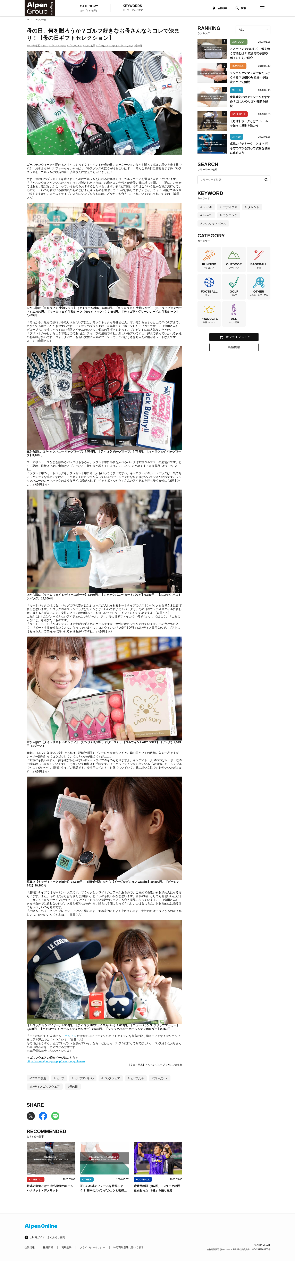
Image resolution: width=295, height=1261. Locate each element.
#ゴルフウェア (74, 45)
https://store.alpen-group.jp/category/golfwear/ (56, 1061)
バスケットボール (214, 223)
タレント (253, 207)
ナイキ (207, 207)
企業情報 (30, 1247)
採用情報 (48, 1247)
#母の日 (138, 45)
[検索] (240, 8)
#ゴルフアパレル (57, 45)
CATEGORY (89, 8)
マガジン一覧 (40, 19)
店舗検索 (222, 8)
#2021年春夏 (33, 45)
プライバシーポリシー (92, 1247)
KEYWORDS (133, 8)
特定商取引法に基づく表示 (128, 1247)
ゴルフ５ (70, 1036)
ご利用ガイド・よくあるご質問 (47, 1237)
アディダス (230, 207)
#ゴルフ (44, 45)
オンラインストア (238, 336)
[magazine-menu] (262, 8)
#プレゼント (102, 45)
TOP (27, 19)
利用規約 (66, 1247)
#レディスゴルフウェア (121, 45)
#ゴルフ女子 (89, 45)
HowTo (207, 215)
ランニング (230, 215)
